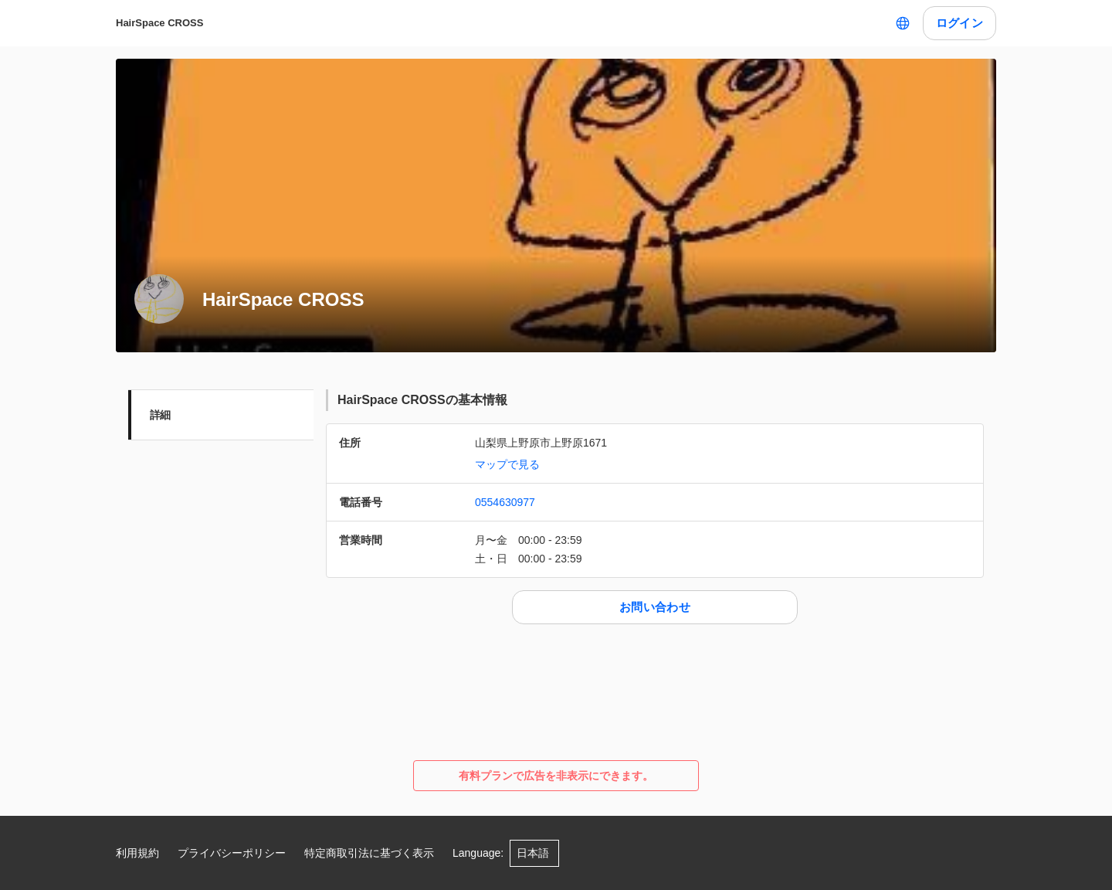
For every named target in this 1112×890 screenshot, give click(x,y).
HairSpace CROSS (159, 23)
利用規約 (137, 853)
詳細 (160, 415)
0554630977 (505, 502)
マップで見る (507, 464)
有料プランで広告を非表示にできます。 (556, 775)
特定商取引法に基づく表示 (369, 853)
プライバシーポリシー (232, 853)
